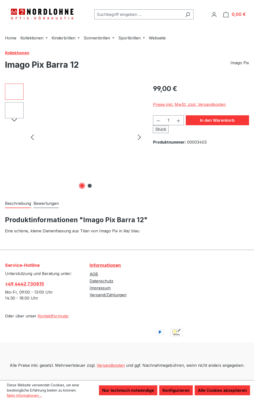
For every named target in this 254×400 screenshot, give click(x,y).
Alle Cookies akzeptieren (222, 390)
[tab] (18, 203)
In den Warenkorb (217, 120)
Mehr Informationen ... (24, 395)
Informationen (105, 265)
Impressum (100, 287)
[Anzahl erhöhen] (178, 120)
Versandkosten (111, 365)
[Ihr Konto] (214, 14)
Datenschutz (101, 280)
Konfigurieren (176, 390)
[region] (74, 137)
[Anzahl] (168, 120)
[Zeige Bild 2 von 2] (90, 186)
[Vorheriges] (32, 137)
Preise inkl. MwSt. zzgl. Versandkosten (189, 104)
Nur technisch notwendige (128, 390)
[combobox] (138, 14)
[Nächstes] (139, 137)
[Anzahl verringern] (158, 120)
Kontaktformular (53, 315)
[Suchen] (187, 14)
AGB (94, 274)
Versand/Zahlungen (108, 294)
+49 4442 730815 (24, 283)
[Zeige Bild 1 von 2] (82, 186)
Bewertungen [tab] (46, 203)
